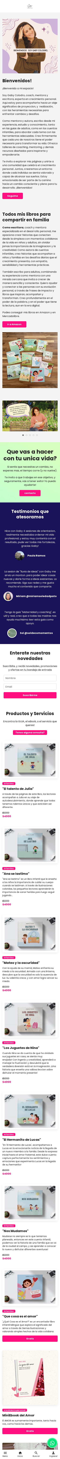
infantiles (9, 783)
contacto (30, 493)
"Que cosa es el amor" (20, 1316)
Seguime (12, 195)
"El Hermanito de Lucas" (21, 1140)
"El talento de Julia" (18, 789)
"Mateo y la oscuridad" (21, 963)
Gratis (30, 1338)
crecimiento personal (14, 1410)
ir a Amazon (14, 324)
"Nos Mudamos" (15, 1231)
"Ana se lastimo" (15, 874)
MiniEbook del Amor (18, 1415)
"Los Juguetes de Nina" (20, 1048)
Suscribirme (30, 695)
